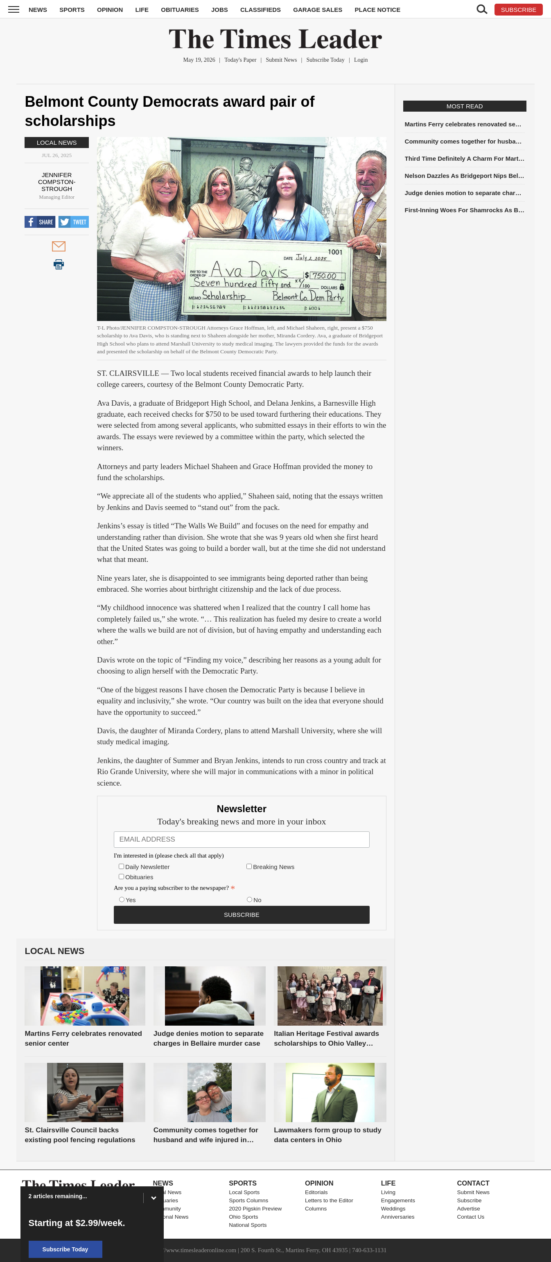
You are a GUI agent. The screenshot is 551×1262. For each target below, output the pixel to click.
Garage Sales (317, 9)
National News (170, 1217)
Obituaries (180, 9)
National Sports (247, 1225)
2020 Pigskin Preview (255, 1209)
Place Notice (377, 9)
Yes (130, 899)
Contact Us (470, 1217)
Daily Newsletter (147, 866)
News (38, 9)
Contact (473, 1183)
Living (388, 1192)
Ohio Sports (243, 1217)
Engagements (398, 1200)
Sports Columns (248, 1200)
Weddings (393, 1209)
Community (167, 1209)
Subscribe (469, 1200)
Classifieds (260, 9)
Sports (72, 9)
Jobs (219, 9)
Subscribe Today (326, 60)
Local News (57, 142)
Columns (316, 1209)
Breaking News (273, 866)
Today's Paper (240, 60)
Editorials (316, 1192)
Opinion (110, 9)
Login (361, 60)
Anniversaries (398, 1217)
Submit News (281, 60)
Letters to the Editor (329, 1200)
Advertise (468, 1209)
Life (142, 9)
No (257, 899)
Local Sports (244, 1192)
